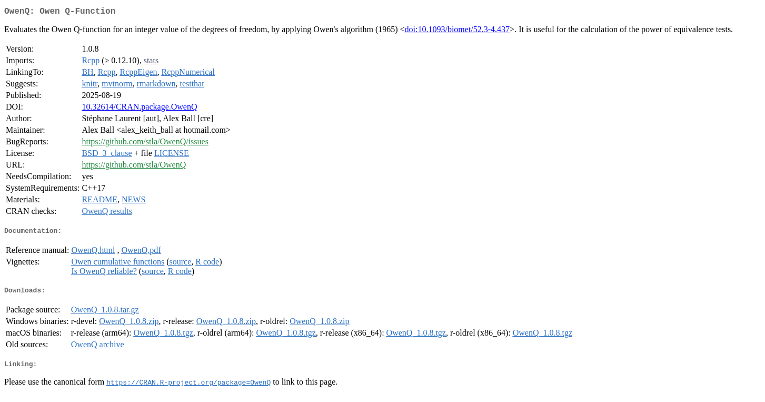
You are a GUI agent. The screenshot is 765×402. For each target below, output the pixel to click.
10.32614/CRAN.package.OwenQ (139, 108)
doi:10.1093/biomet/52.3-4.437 (457, 31)
